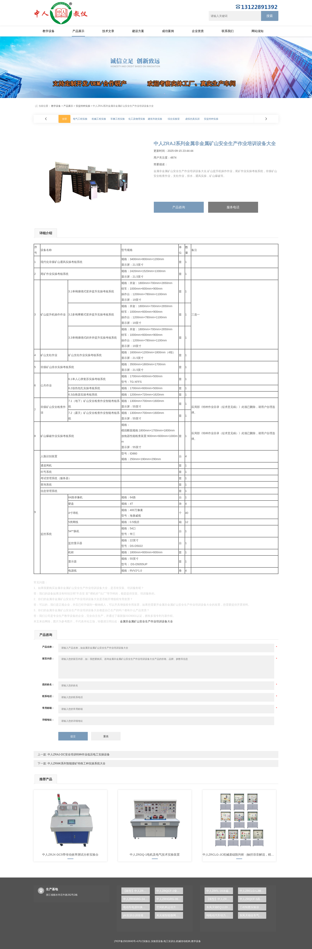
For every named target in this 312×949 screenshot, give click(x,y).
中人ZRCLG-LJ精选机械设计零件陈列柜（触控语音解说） (253, 890)
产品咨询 (178, 207)
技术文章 (108, 31)
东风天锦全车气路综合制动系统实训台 (253, 915)
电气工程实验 (80, 119)
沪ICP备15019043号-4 (126, 941)
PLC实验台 (144, 941)
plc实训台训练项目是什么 (136, 915)
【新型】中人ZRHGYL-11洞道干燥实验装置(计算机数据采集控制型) (219, 899)
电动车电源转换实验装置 (136, 907)
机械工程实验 (99, 119)
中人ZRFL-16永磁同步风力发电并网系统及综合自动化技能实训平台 (219, 890)
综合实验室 (174, 119)
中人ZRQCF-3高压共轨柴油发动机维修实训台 (253, 899)
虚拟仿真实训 (192, 119)
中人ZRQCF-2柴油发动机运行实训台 (169, 890)
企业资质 (198, 31)
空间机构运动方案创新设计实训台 (169, 907)
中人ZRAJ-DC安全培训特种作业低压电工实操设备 (78, 754)
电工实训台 (170, 941)
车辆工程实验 (117, 119)
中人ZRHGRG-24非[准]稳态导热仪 (136, 899)
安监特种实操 (83, 106)
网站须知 (257, 31)
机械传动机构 (183, 941)
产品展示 (78, 31)
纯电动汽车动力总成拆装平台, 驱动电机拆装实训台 (219, 915)
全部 (64, 119)
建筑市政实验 (155, 119)
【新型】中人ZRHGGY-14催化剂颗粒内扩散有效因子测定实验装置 (136, 890)
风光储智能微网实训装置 (169, 915)
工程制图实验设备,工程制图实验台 (253, 907)
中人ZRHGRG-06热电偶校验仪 (169, 899)
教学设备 (49, 31)
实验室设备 (157, 941)
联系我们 (228, 31)
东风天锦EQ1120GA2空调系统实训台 (219, 907)
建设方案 (138, 31)
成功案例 (168, 31)
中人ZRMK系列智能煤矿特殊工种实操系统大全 (76, 763)
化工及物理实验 (136, 119)
